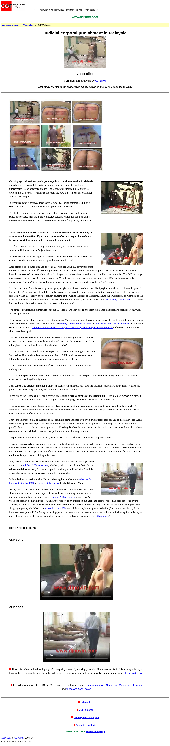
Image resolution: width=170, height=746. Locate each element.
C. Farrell (100, 80)
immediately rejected (49, 483)
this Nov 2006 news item (35, 465)
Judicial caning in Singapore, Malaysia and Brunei (114, 685)
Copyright (6, 737)
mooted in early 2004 (56, 508)
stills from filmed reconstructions (112, 323)
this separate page (134, 673)
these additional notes (78, 689)
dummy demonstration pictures (75, 323)
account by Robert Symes (119, 299)
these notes (103, 516)
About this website (86, 725)
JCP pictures (86, 709)
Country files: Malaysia (86, 717)
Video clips (28, 25)
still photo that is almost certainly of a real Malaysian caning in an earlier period (72, 327)
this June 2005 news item (63, 497)
